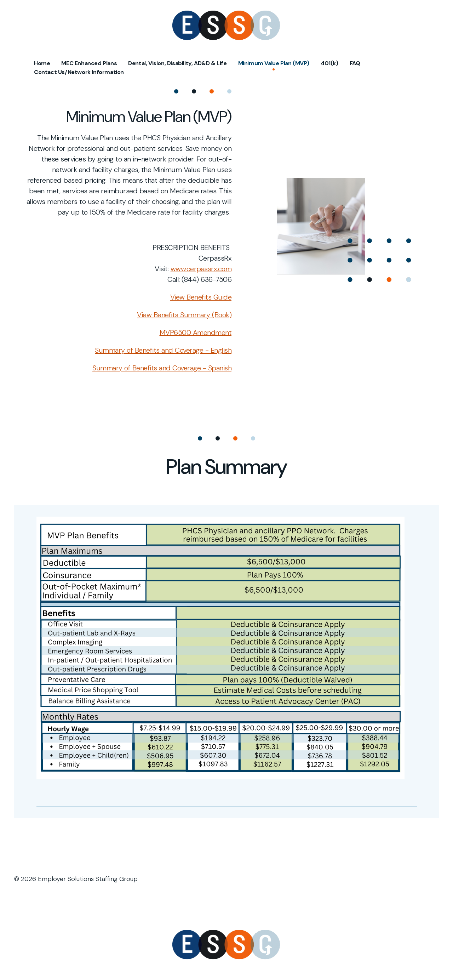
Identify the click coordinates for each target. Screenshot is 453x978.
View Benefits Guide (201, 297)
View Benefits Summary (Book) (184, 314)
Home (42, 63)
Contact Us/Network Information (79, 72)
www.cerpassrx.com (201, 268)
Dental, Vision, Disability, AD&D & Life (177, 63)
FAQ (355, 63)
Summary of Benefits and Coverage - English (163, 350)
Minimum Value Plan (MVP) (273, 63)
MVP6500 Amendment (196, 332)
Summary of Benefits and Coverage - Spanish (161, 368)
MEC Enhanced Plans (89, 63)
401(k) (329, 63)
